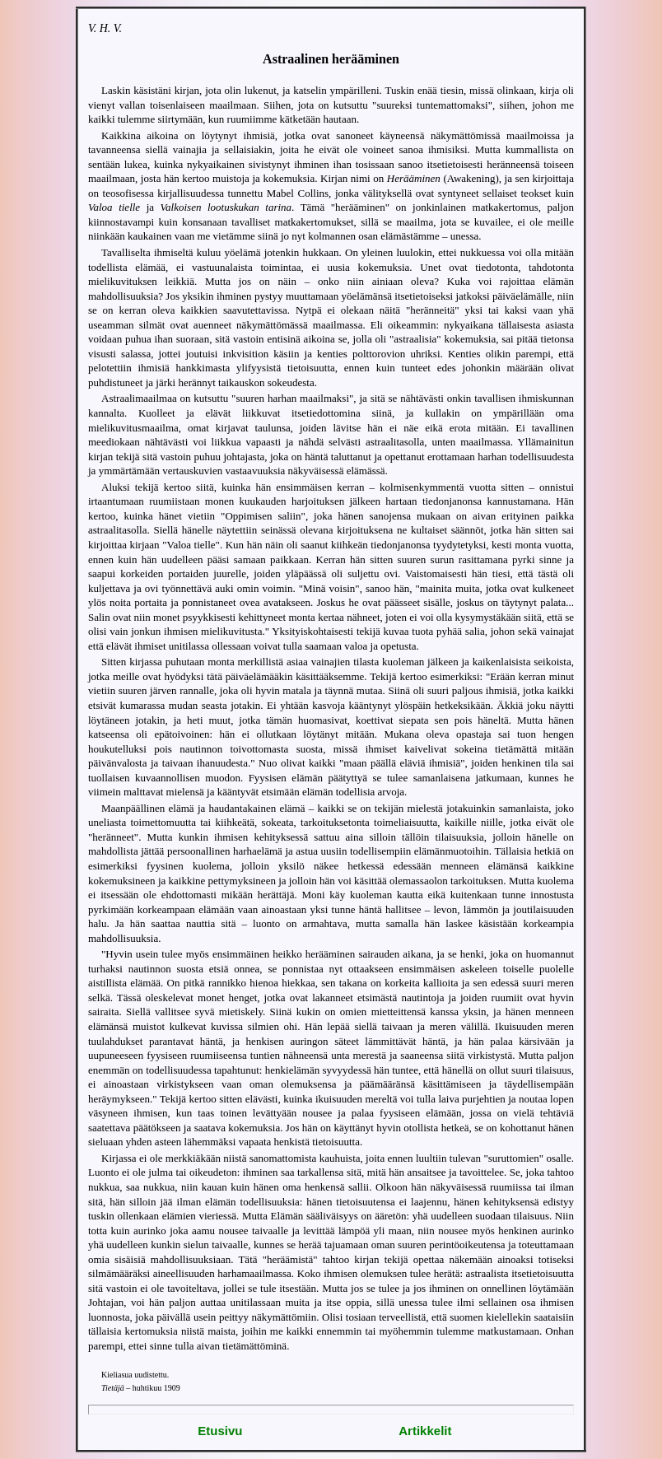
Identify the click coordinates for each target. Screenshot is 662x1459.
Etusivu (220, 1431)
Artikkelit (425, 1431)
